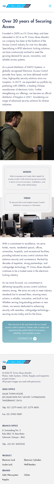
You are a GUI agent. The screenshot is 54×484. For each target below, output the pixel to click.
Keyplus (5, 480)
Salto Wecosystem (10, 475)
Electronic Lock (8, 460)
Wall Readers (30, 465)
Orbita (27, 475)
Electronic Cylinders (32, 460)
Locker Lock (7, 465)
